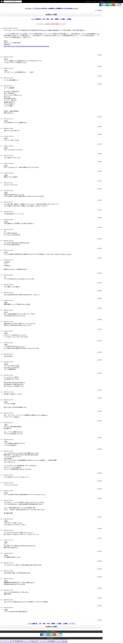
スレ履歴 (107, 1)
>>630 (5, 192)
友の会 (34, 641)
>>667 (5, 441)
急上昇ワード (89, 1)
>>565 (5, 165)
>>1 (5, 231)
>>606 (5, 333)
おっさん (26, 641)
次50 (52, 19)
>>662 (5, 302)
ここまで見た (99, 54)
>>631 (5, 70)
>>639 (5, 344)
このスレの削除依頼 (98, 10)
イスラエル (5, 641)
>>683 (5, 521)
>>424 (5, 252)
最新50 (57, 19)
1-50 (43, 19)
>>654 (5, 402)
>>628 (5, 121)
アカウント (120, 1)
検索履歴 (101, 1)
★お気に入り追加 (51, 14)
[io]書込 (69, 19)
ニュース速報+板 (36, 19)
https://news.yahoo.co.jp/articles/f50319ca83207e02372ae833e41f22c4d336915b (26, 46)
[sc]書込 (62, 19)
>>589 (5, 262)
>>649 (5, 221)
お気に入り (113, 1)
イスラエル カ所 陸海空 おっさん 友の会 (52, 641)
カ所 (12, 641)
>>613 (5, 580)
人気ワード (95, 1)
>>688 (5, 555)
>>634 (5, 138)
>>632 (5, 59)
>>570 (5, 312)
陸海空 (18, 641)
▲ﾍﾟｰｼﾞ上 (72, 623)
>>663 (5, 492)
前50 (47, 19)
